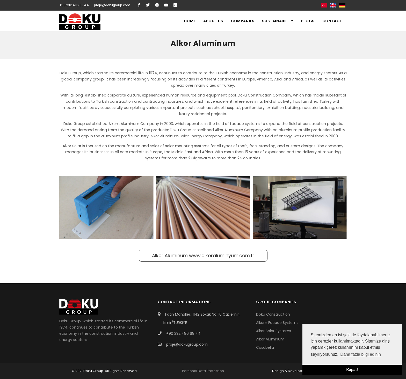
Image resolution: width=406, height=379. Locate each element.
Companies (242, 21)
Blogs (308, 21)
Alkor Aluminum (203, 255)
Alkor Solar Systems (273, 330)
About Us (213, 21)
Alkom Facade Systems (277, 322)
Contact (332, 21)
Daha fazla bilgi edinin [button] (360, 354)
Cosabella (265, 347)
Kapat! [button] (352, 370)
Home (189, 21)
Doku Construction (273, 314)
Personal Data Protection (203, 370)
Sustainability (277, 21)
